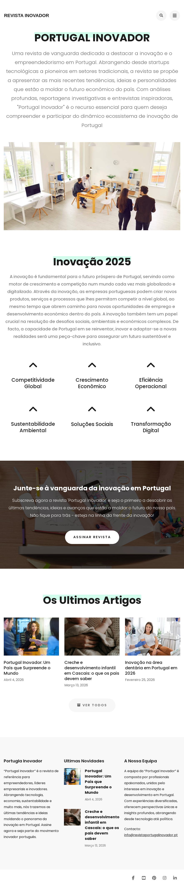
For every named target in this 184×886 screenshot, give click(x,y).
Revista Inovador (26, 15)
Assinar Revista (92, 537)
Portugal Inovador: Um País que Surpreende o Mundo (27, 668)
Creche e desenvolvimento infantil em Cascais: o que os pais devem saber (91, 671)
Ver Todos (92, 705)
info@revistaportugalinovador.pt (151, 835)
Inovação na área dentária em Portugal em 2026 (151, 668)
